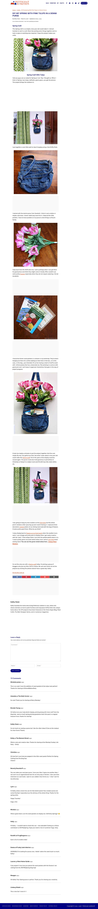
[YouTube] (75, 3)
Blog (47, 3)
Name (13, 665)
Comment (14, 644)
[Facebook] (66, 3)
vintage (22, 527)
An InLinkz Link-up (18, 572)
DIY (58, 3)
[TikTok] (78, 3)
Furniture (53, 3)
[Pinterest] (69, 3)
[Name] (22, 665)
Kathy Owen (17, 18)
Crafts (62, 3)
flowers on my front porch (34, 533)
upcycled (51, 539)
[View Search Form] (84, 3)
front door (43, 522)
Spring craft (26, 457)
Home (14, 10)
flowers (22, 274)
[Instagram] (72, 3)
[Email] (48, 665)
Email (39, 665)
